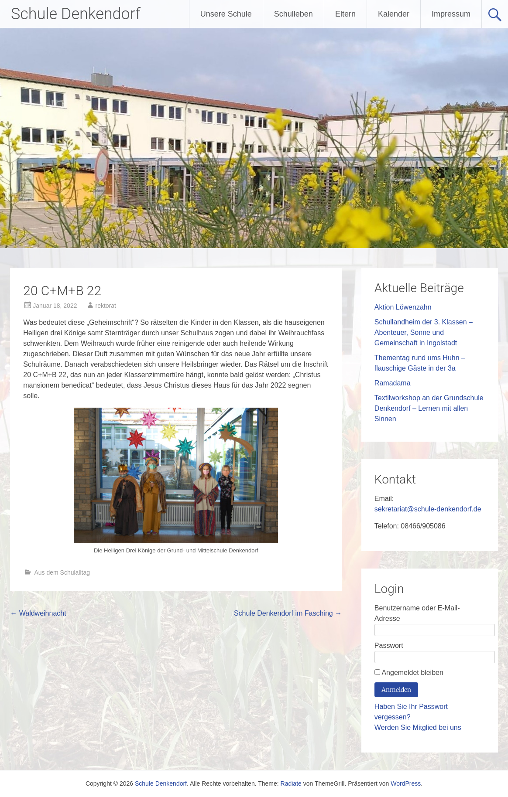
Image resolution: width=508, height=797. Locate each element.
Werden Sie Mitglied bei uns (417, 727)
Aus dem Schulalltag (62, 572)
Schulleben (293, 14)
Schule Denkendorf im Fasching (288, 613)
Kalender (393, 14)
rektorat (105, 305)
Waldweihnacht (38, 613)
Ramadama (392, 383)
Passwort (388, 645)
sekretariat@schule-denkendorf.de (427, 509)
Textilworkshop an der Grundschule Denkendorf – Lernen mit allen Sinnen (429, 408)
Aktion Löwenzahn (403, 307)
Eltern (345, 14)
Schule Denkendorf (76, 14)
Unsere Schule (226, 14)
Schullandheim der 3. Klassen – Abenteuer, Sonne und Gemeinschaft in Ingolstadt (423, 332)
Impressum (451, 14)
